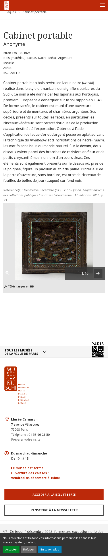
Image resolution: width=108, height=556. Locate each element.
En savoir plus (49, 549)
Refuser (28, 549)
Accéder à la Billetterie (54, 494)
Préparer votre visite (25, 439)
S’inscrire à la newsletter (54, 510)
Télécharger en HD (21, 286)
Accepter (11, 549)
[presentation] (98, 273)
